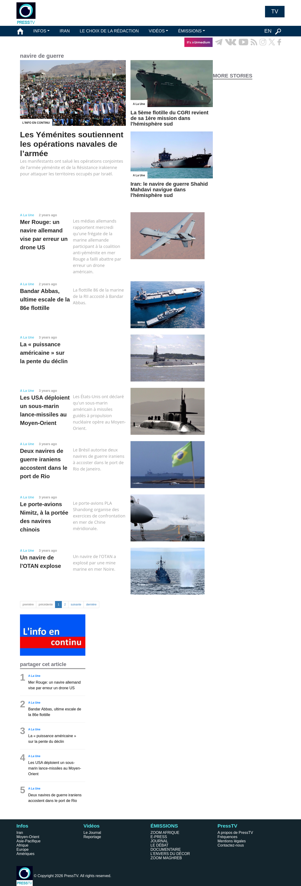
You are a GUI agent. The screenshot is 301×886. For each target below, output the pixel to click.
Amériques (25, 854)
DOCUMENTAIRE (165, 849)
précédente (46, 604)
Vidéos (91, 825)
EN (268, 31)
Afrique (22, 845)
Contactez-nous (231, 845)
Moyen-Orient (27, 837)
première (28, 604)
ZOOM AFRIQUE (164, 833)
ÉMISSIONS (190, 31)
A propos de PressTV (235, 833)
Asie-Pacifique (28, 841)
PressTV (227, 825)
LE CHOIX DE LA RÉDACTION (109, 31)
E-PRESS (158, 837)
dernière (91, 604)
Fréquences (228, 837)
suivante (76, 604)
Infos (22, 825)
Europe (22, 849)
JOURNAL (159, 841)
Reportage (92, 837)
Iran (19, 833)
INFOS (39, 31)
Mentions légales (232, 841)
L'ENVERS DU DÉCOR (170, 854)
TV (274, 11)
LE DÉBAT (159, 845)
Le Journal (92, 833)
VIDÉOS (157, 31)
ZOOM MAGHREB (166, 858)
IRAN (65, 31)
